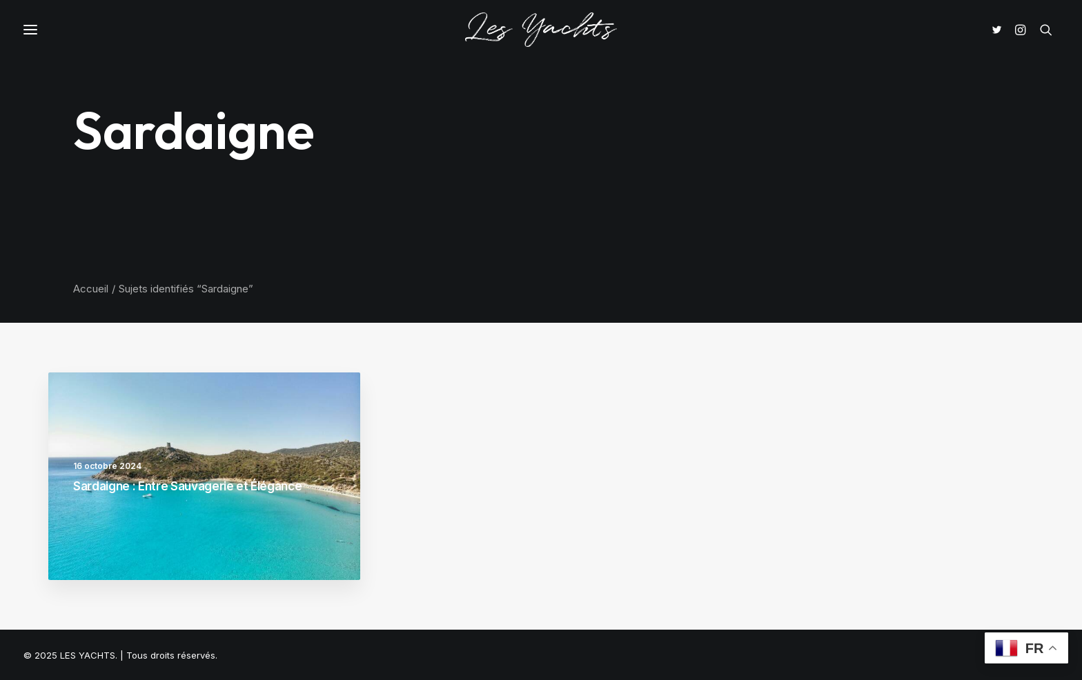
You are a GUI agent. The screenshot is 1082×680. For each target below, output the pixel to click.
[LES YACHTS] (541, 29)
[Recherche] (1046, 29)
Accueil (90, 288)
